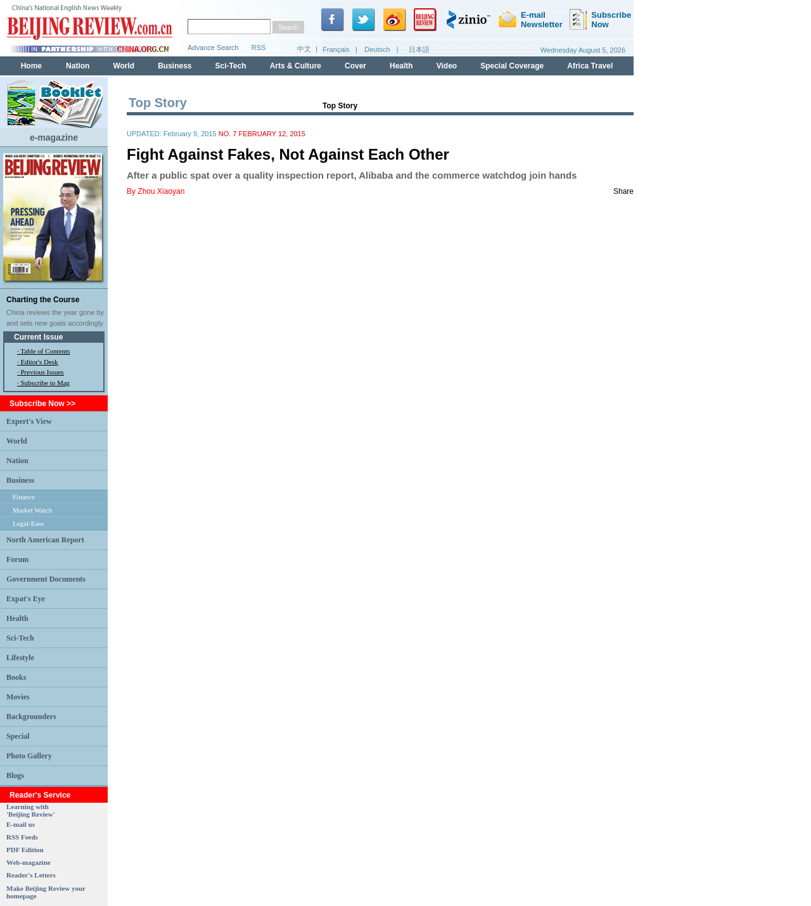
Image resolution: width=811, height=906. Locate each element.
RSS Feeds (22, 837)
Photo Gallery (29, 755)
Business (20, 480)
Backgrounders (31, 716)
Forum (17, 559)
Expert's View (29, 421)
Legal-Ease (28, 523)
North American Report (45, 539)
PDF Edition (25, 849)
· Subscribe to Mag (43, 382)
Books (16, 677)
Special (18, 736)
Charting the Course (42, 299)
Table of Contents (45, 351)
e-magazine (54, 137)
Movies (18, 696)
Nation (17, 460)
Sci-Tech (20, 638)
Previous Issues (42, 372)
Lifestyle (20, 657)
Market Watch (32, 510)
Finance (24, 497)
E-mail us (20, 824)
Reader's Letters (31, 875)
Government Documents (46, 579)
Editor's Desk (39, 362)
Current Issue (38, 337)
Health (17, 618)
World (16, 441)
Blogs (15, 775)
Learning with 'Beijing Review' (30, 810)
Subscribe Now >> (42, 403)
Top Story (339, 105)
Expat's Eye (25, 598)
